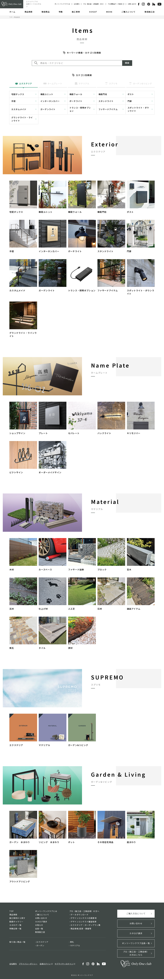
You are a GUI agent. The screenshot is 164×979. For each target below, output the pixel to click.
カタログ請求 (41, 921)
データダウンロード (79, 914)
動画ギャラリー (16, 921)
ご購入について (128, 11)
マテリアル (75, 945)
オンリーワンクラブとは (62, 4)
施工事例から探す (17, 918)
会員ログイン (45, 963)
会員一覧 (39, 928)
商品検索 (28, 11)
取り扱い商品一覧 (17, 942)
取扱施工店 (150, 11)
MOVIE (109, 11)
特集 (61, 11)
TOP (10, 17)
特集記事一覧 (15, 928)
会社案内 (76, 4)
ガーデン (40, 945)
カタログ (93, 11)
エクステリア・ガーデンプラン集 (85, 925)
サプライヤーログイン (64, 963)
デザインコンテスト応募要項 (84, 918)
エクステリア (42, 942)
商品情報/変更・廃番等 (81, 928)
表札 (72, 942)
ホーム (12, 11)
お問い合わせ (132, 4)
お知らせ (39, 925)
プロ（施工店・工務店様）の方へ (93, 4)
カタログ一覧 (15, 925)
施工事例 (76, 11)
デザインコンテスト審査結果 (84, 921)
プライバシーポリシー (28, 963)
